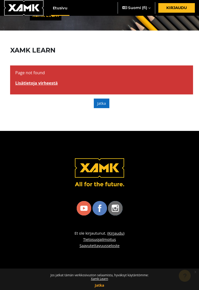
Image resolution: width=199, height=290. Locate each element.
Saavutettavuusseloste (100, 245)
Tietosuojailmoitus (99, 239)
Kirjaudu (176, 7)
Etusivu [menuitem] (60, 8)
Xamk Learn (99, 279)
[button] (136, 8)
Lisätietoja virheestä (36, 83)
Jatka (99, 285)
